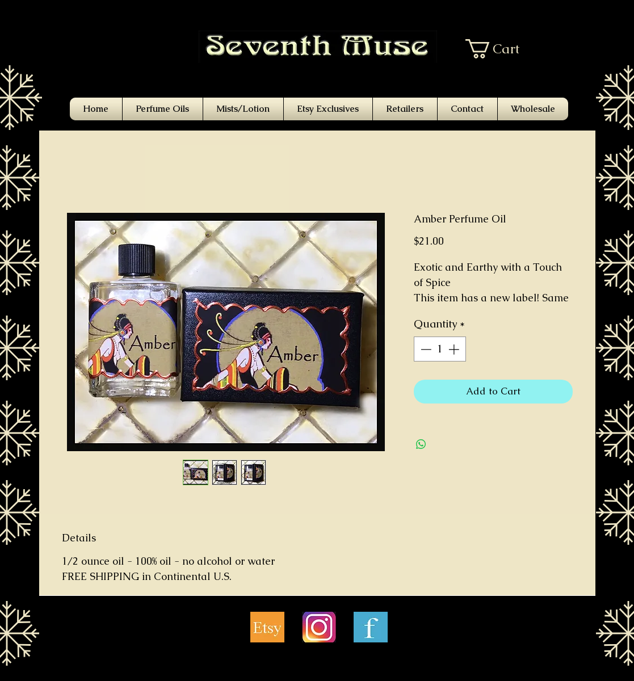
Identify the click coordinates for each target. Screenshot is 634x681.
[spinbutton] (440, 349)
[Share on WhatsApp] (421, 444)
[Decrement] (424, 349)
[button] (500, 48)
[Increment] (455, 349)
